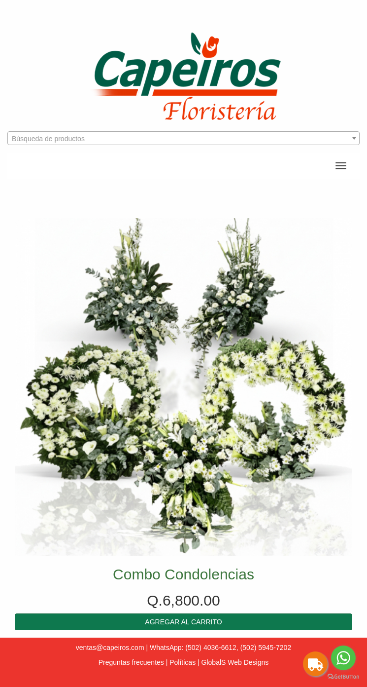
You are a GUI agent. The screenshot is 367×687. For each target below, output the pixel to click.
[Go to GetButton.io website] (343, 677)
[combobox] (183, 138)
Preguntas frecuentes (131, 662)
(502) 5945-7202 (266, 647)
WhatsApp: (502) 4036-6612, (194, 647)
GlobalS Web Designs (235, 662)
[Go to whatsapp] (343, 658)
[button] (183, 621)
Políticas (182, 662)
